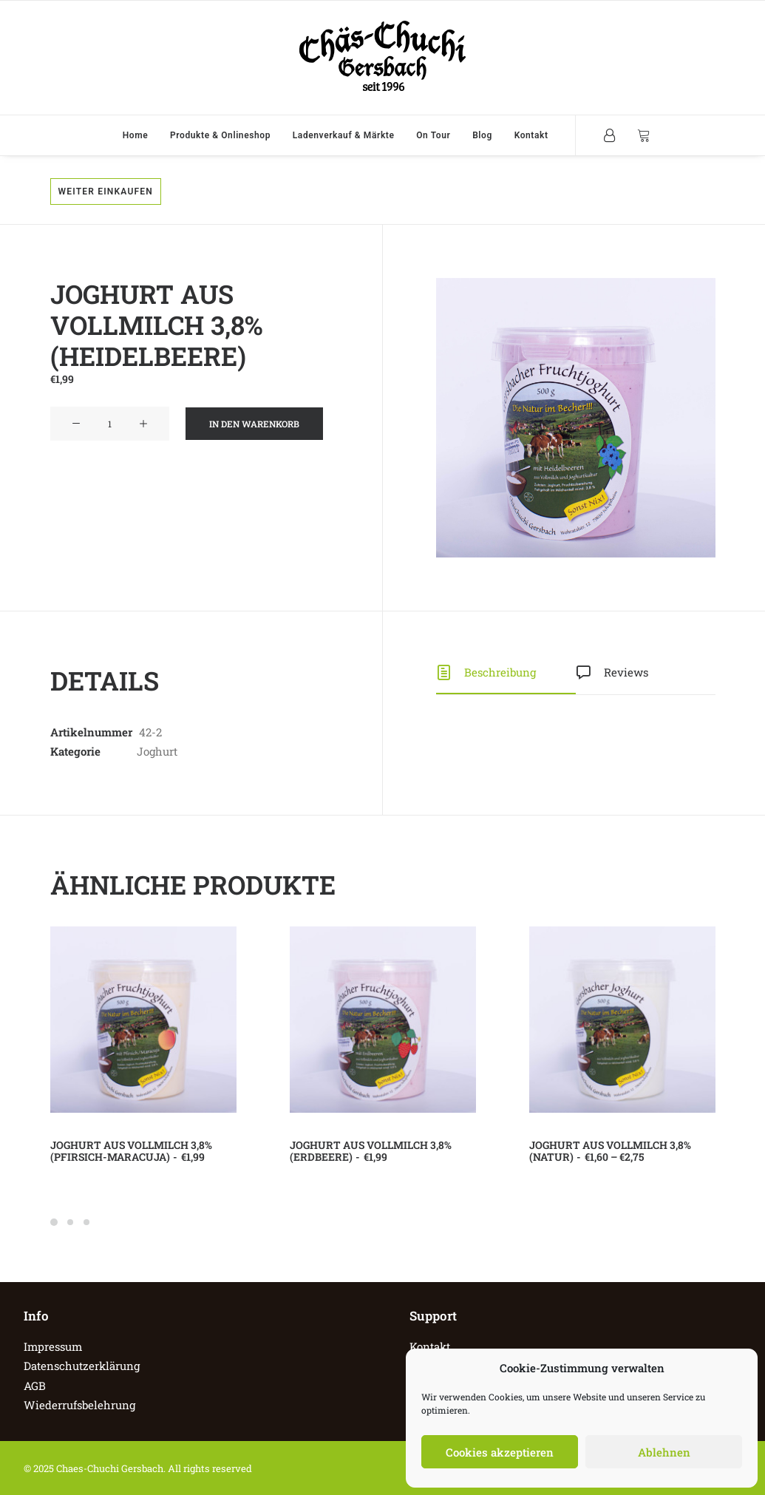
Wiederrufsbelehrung (79, 1404)
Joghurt (157, 751)
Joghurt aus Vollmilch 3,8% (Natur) (610, 1151)
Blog (482, 135)
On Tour (433, 135)
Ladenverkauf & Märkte (344, 135)
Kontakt (531, 135)
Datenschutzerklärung (82, 1365)
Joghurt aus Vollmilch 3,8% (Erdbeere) (371, 1151)
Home (136, 135)
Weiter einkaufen (106, 191)
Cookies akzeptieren (500, 1452)
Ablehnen (664, 1452)
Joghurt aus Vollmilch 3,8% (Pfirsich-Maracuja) (131, 1151)
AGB (35, 1385)
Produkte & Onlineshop (220, 135)
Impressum (53, 1346)
